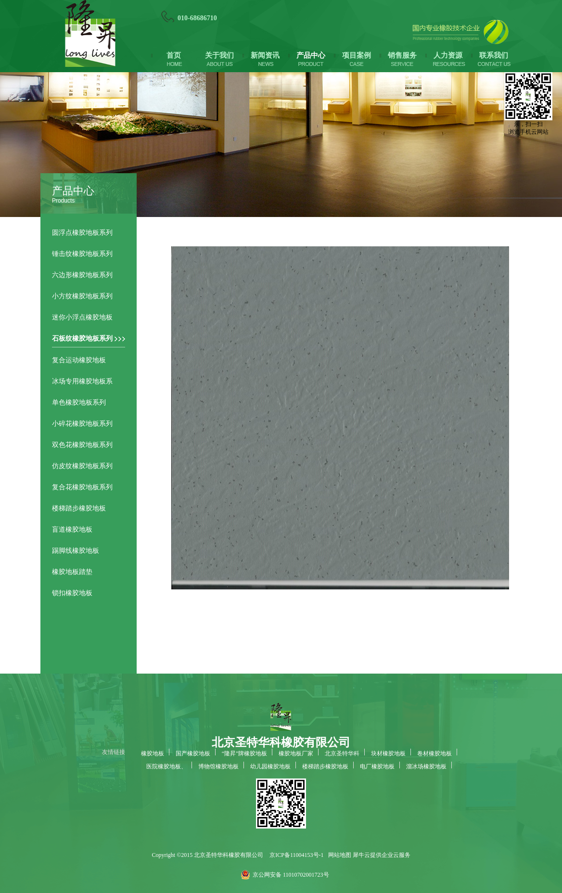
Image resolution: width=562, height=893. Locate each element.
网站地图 (338, 855)
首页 (173, 55)
